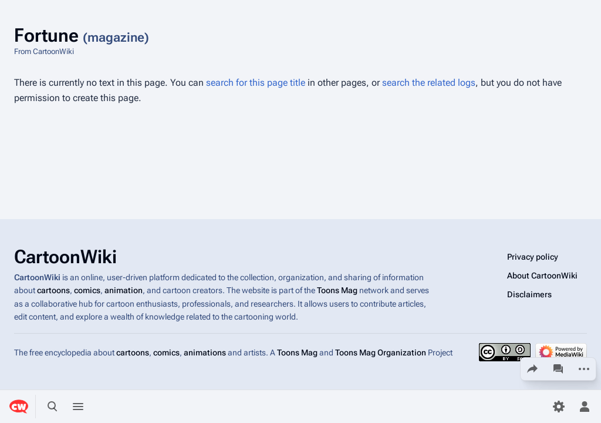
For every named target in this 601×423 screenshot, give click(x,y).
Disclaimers (529, 294)
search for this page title (255, 82)
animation (123, 291)
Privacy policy (532, 256)
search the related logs (428, 82)
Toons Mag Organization (380, 352)
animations (205, 352)
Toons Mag (337, 291)
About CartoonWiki (542, 275)
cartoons (53, 291)
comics (87, 291)
